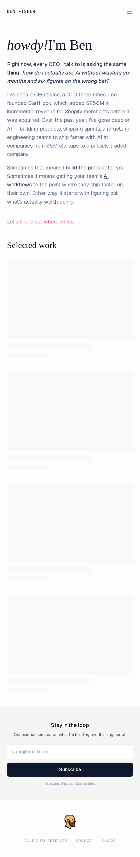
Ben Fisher (21, 12)
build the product (86, 167)
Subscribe (70, 769)
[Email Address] (70, 752)
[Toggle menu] (129, 12)
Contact (84, 841)
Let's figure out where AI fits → (43, 221)
